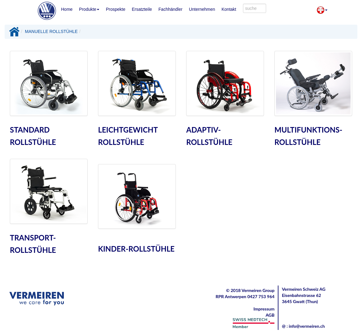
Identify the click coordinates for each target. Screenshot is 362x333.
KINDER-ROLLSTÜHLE (136, 248)
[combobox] (254, 8)
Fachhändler (170, 9)
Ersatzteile (142, 9)
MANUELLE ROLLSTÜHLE (51, 31)
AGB (269, 315)
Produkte (89, 9)
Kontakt (228, 9)
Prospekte (115, 9)
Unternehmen (202, 9)
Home (66, 9)
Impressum (263, 308)
